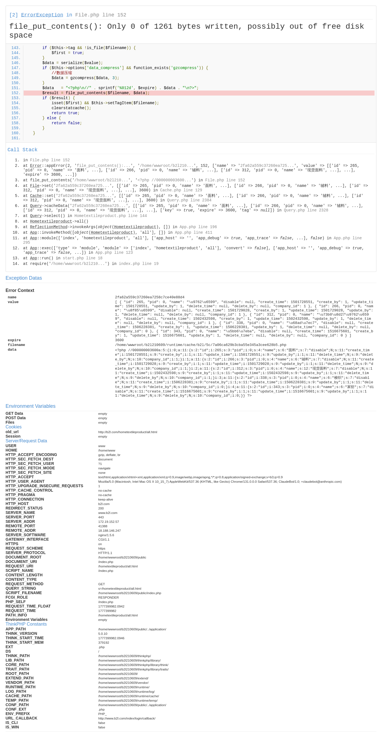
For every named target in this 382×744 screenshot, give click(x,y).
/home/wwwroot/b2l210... (167, 166)
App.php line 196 (198, 227)
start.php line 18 (83, 258)
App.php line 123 (114, 252)
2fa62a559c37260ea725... (267, 166)
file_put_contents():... (103, 166)
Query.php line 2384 (189, 200)
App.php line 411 (193, 232)
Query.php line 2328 (306, 210)
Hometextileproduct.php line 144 (111, 216)
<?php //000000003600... (164, 180)
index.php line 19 (138, 264)
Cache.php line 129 (181, 190)
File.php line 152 (100, 15)
